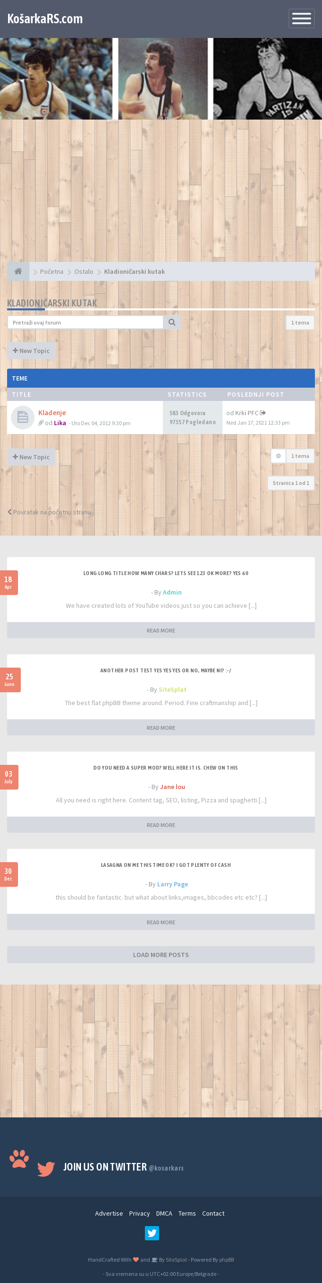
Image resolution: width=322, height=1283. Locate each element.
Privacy (139, 1213)
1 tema (300, 322)
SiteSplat (173, 689)
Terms (187, 1213)
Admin (172, 592)
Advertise (109, 1213)
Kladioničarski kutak (52, 303)
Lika (60, 422)
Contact (213, 1213)
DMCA (164, 1213)
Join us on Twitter (123, 1167)
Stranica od (291, 482)
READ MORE (161, 630)
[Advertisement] (161, 195)
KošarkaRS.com (45, 18)
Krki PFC (247, 413)
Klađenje (52, 412)
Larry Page (172, 884)
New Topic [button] (31, 350)
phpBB (226, 1259)
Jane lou (172, 786)
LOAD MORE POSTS (161, 954)
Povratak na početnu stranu (49, 512)
